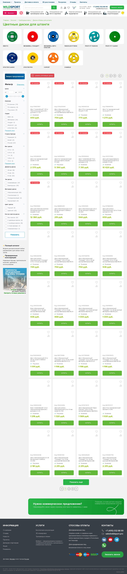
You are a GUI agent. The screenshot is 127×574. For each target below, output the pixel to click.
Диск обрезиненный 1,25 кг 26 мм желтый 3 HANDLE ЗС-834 (88, 210)
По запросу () (13, 107)
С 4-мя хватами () (14, 226)
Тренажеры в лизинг (43, 537)
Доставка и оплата (32, 2)
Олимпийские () (14, 183)
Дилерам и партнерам (10, 543)
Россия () (12, 143)
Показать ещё (76, 482)
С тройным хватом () (15, 223)
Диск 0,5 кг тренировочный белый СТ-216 (88, 110)
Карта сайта (120, 572)
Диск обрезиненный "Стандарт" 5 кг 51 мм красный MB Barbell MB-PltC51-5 (110, 459)
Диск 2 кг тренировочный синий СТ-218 (38, 159)
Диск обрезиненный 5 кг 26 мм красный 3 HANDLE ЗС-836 (39, 459)
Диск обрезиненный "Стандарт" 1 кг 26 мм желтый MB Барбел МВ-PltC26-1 (112, 310)
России (26, 559)
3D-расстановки (48, 2)
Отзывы (73, 2)
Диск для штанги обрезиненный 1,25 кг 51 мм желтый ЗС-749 (112, 210)
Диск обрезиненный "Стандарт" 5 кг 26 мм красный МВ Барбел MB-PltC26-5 (87, 459)
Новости (6, 537)
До (16, 92)
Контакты (83, 2)
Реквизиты (7, 549)
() (10, 117)
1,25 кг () (11, 158)
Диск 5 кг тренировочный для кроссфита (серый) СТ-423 (62, 160)
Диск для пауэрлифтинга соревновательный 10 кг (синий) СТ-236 (111, 160)
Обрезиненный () (14, 192)
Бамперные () (13, 185)
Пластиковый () (13, 195)
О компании (7, 530)
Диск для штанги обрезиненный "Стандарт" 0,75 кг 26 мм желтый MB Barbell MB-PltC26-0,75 (39, 260)
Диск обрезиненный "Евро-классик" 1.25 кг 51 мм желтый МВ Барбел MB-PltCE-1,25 (88, 409)
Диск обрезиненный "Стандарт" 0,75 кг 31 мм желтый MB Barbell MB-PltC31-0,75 (64, 310)
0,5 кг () (11, 150)
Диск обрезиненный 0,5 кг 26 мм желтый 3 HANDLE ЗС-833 (63, 210)
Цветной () (12, 210)
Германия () (12, 137)
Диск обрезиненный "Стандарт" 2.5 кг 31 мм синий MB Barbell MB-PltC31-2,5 (64, 359)
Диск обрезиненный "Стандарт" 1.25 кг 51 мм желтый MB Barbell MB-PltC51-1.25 (64, 260)
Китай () (11, 140)
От (5, 92)
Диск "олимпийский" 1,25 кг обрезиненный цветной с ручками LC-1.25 (39, 111)
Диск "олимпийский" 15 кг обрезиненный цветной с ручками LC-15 (87, 160)
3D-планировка (41, 533)
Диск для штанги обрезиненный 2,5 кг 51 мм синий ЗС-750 (63, 409)
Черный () (11, 208)
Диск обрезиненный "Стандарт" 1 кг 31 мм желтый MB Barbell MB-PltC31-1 (88, 310)
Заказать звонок (112, 554)
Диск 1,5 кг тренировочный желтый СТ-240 (111, 408)
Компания (6, 2)
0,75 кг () (11, 152)
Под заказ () (12, 110)
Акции (5, 546)
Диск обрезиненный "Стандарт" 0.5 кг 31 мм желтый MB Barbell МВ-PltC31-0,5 (112, 260)
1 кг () (10, 155)
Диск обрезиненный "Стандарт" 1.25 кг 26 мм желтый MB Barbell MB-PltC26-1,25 (86, 260)
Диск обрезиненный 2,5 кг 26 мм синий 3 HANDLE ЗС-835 (39, 359)
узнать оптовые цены (44, 75)
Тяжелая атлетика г (75, 13)
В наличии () (13, 104)
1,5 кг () (10, 161)
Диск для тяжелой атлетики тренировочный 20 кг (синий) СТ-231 (39, 210)
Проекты (17, 2)
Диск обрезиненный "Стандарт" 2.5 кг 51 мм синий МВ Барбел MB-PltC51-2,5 (88, 359)
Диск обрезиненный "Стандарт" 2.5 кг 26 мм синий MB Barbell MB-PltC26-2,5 (112, 359)
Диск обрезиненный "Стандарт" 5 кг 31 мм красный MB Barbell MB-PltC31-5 (62, 459)
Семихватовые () (14, 229)
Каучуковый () (13, 201)
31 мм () (11, 173)
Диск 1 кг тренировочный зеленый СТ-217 (111, 110)
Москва (12, 559)
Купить (40, 124)
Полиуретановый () (15, 198)
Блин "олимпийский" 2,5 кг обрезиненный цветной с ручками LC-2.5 (39, 409)
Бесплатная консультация (45, 530)
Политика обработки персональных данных (54, 569)
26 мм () (11, 170)
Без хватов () (13, 217)
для (37, 13)
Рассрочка (62, 2)
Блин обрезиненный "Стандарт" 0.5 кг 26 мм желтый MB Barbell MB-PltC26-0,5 (38, 310)
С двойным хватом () (15, 220)
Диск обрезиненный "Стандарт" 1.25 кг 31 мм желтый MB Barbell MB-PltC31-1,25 (64, 111)
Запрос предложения (15, 76)
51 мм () (11, 176)
